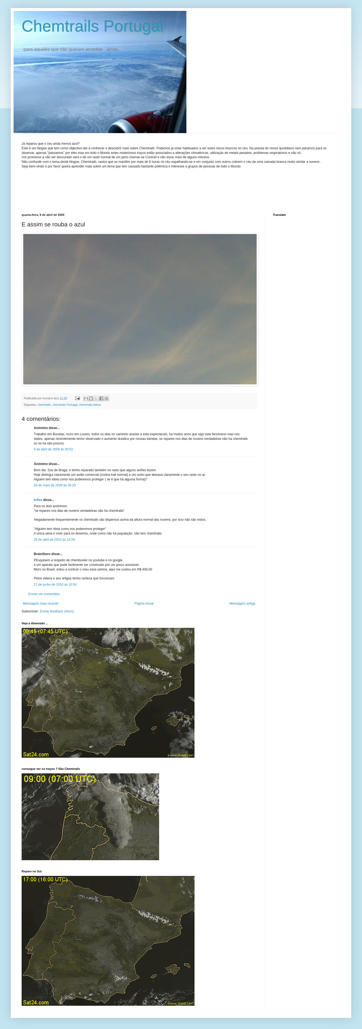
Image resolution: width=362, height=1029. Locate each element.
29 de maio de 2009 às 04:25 (55, 485)
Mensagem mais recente (40, 603)
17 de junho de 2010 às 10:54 (55, 584)
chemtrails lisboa (90, 404)
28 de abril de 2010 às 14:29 (54, 540)
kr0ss (38, 500)
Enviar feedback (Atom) (56, 611)
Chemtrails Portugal (93, 26)
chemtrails (44, 404)
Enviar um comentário (44, 594)
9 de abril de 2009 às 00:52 (53, 449)
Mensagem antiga (242, 603)
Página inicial (144, 603)
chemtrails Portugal (64, 404)
